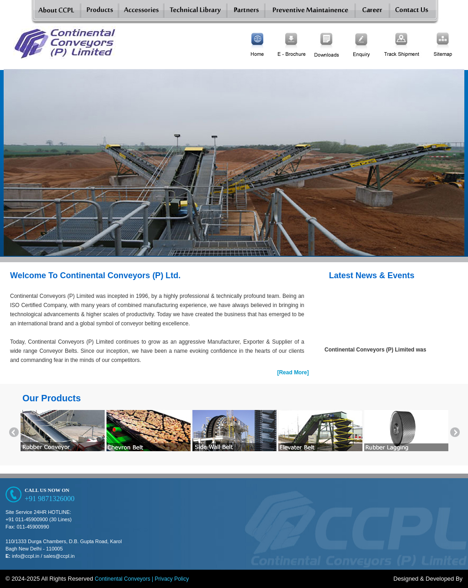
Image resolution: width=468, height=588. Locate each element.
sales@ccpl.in (58, 556)
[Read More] (292, 372)
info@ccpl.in (25, 556)
